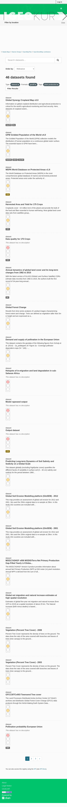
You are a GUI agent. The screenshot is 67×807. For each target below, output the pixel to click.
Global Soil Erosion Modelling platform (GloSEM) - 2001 (32, 528)
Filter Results (12, 89)
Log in (59, 2)
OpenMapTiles (27, 52)
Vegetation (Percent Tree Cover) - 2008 (24, 630)
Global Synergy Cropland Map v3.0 (22, 100)
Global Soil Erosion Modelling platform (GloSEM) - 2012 (32, 496)
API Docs (43, 769)
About (4, 783)
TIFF (7, 229)
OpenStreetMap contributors (42, 52)
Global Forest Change (16, 307)
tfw (14, 125)
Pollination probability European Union (24, 727)
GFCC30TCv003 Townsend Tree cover (23, 695)
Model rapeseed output (16, 402)
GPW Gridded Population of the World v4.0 (26, 135)
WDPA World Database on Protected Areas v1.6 (28, 170)
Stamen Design (16, 52)
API (35, 769)
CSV (7, 194)
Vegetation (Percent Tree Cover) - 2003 (24, 662)
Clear (63, 22)
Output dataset (13, 430)
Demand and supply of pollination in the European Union (32, 340)
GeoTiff (8, 125)
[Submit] (58, 60)
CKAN (6, 798)
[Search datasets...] (30, 60)
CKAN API (6, 789)
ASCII (15, 159)
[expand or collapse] (61, 8)
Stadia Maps (6, 52)
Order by (9, 69)
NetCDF (8, 159)
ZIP (7, 297)
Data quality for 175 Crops (18, 239)
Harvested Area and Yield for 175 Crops (24, 204)
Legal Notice (7, 786)
